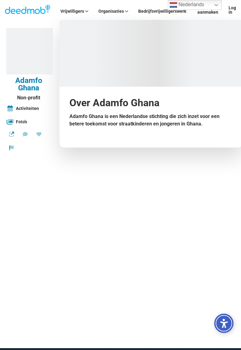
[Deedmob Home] (27, 10)
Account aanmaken (207, 10)
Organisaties (113, 11)
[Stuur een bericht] (25, 134)
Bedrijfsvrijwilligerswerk (162, 11)
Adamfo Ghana (28, 84)
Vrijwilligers (74, 11)
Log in (232, 10)
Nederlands (187, 5)
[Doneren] (39, 134)
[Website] (11, 134)
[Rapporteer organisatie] (11, 148)
